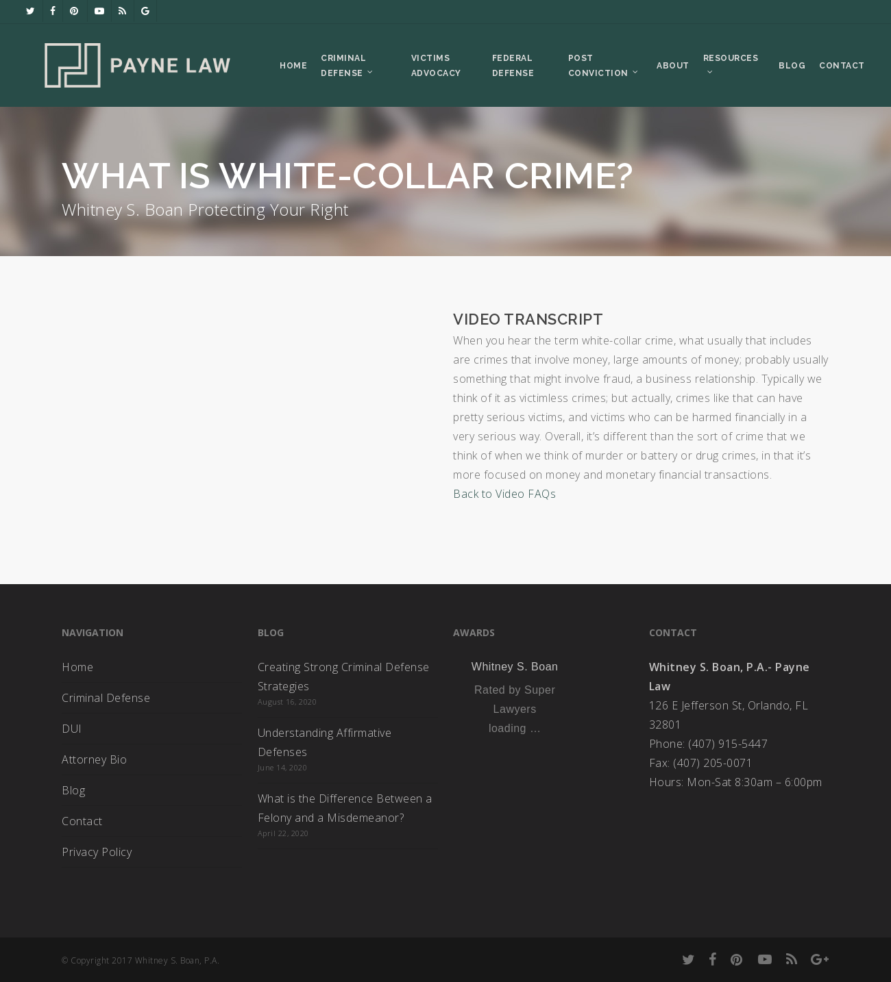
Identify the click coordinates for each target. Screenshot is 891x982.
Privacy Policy (97, 851)
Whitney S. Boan (515, 666)
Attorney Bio (94, 759)
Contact (82, 821)
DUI (72, 728)
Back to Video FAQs (504, 493)
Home (77, 667)
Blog (73, 790)
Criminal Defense (106, 697)
